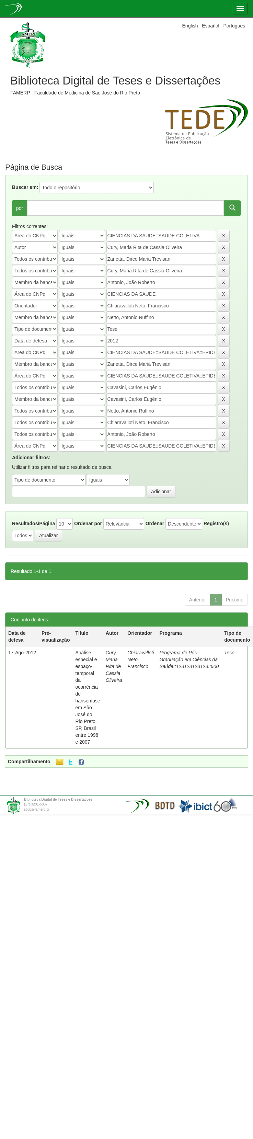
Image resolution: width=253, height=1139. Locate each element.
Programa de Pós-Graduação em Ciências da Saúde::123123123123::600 (189, 659)
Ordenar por (88, 523)
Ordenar (155, 523)
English (190, 26)
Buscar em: (25, 187)
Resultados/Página (33, 523)
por (19, 208)
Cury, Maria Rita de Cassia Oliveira (114, 666)
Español (210, 26)
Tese (229, 652)
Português (234, 26)
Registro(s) (216, 523)
